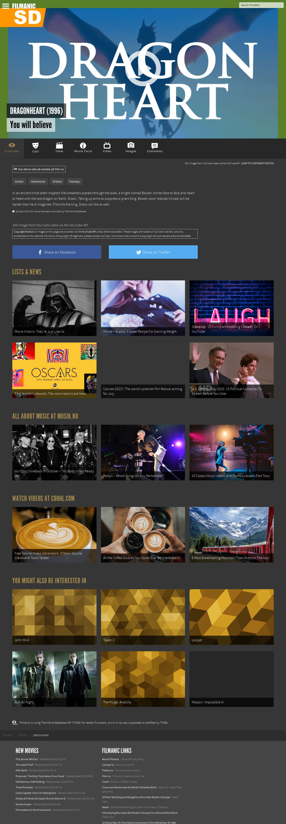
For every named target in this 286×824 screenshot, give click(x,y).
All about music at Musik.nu (45, 410)
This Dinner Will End (27, 742)
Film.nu (106, 759)
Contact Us (108, 748)
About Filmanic (110, 742)
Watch (105, 790)
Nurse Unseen (24, 787)
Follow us (107, 753)
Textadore (107, 816)
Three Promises (24, 770)
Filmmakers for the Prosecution (33, 793)
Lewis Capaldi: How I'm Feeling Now (36, 776)
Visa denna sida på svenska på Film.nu (39, 169)
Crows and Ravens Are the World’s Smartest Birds (129, 770)
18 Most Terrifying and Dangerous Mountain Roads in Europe (136, 780)
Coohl (105, 765)
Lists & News (27, 272)
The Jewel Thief (24, 748)
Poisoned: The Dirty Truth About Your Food (40, 759)
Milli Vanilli (21, 753)
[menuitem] (8, 719)
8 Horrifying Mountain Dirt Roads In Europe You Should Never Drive (140, 796)
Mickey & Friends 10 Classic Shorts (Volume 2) (41, 782)
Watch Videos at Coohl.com (43, 490)
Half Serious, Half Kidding (30, 765)
